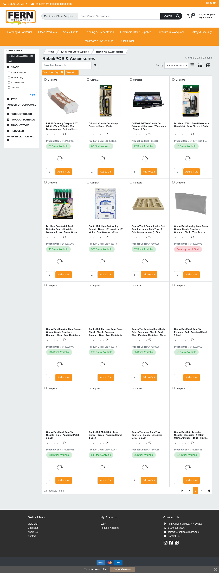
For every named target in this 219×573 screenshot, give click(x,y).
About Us (33, 532)
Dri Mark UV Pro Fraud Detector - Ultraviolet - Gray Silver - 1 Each (191, 125)
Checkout (33, 527)
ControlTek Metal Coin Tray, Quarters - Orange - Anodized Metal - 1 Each (147, 435)
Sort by (159, 65)
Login (103, 523)
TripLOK (15, 87)
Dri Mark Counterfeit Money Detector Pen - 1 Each (103, 125)
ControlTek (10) (18, 72)
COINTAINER (18, 82)
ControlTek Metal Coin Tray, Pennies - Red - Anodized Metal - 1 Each (191, 332)
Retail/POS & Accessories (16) (20, 58)
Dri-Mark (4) (17, 77)
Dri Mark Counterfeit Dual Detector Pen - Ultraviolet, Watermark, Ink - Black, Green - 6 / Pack (63, 229)
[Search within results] (67, 65)
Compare (52, 80)
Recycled (17, 131)
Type (14, 99)
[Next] (201, 490)
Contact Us (171, 536)
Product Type (20, 125)
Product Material (23, 119)
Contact (32, 536)
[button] (189, 16)
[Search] (119, 16)
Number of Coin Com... (21, 104)
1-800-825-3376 (15, 3)
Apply (32, 94)
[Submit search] (95, 65)
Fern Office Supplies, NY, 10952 (182, 523)
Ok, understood (122, 569)
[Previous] (189, 490)
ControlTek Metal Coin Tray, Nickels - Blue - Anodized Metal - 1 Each (63, 435)
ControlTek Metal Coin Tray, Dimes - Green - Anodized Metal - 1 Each (106, 435)
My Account (207, 15)
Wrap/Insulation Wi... (21, 136)
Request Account (109, 527)
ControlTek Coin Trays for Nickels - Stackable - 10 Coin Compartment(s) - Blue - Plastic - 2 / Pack (191, 435)
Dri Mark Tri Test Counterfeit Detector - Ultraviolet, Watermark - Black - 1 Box (149, 126)
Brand (15, 67)
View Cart (33, 523)
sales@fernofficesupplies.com (51, 3)
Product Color (21, 114)
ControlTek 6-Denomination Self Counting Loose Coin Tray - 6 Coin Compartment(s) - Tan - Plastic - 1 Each (148, 229)
